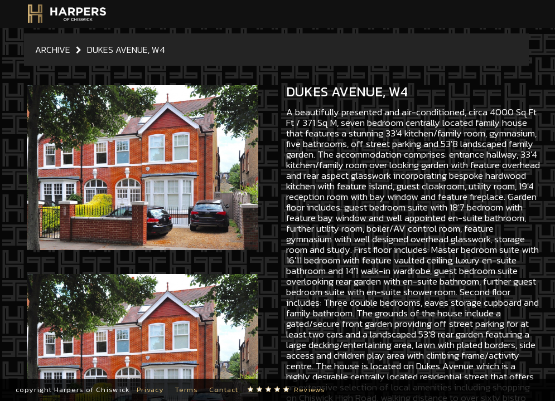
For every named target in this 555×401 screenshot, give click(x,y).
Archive (52, 49)
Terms (186, 389)
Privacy (150, 389)
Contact (223, 389)
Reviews (309, 389)
